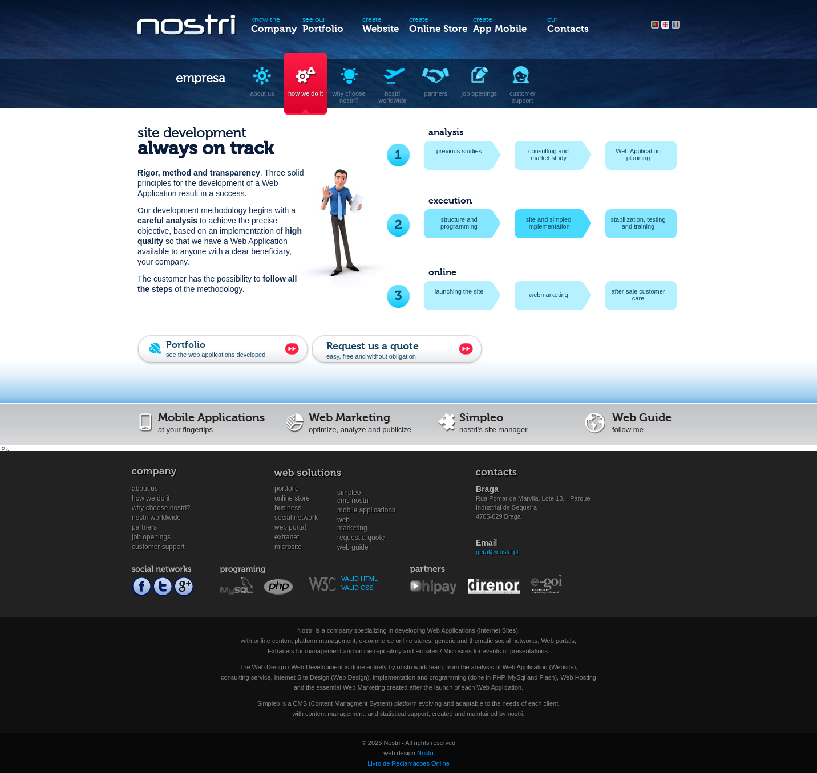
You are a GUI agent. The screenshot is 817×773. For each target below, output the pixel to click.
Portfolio (286, 489)
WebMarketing (352, 520)
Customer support (158, 547)
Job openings (151, 537)
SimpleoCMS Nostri (353, 493)
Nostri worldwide (156, 518)
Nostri (425, 753)
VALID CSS (357, 587)
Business (287, 508)
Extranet (286, 537)
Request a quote (361, 538)
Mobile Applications (366, 510)
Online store (292, 498)
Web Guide (353, 547)
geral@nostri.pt (497, 551)
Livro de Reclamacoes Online (408, 763)
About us (145, 489)
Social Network (296, 518)
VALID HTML (359, 578)
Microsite (288, 547)
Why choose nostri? (161, 508)
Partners (144, 527)
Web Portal (290, 527)
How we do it (151, 498)
